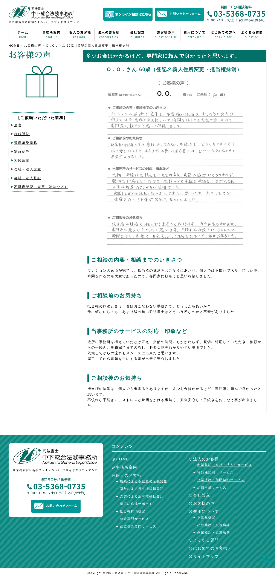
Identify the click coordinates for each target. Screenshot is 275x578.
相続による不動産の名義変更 (143, 481)
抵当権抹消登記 (132, 511)
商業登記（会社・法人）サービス (224, 465)
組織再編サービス (211, 487)
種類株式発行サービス (215, 472)
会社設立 (137, 34)
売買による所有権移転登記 (142, 496)
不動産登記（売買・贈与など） (41, 187)
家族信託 (22, 151)
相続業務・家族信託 (213, 525)
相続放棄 (22, 160)
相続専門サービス (134, 519)
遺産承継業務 (25, 143)
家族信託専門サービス (138, 526)
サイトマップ (206, 556)
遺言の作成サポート (136, 504)
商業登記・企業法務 (213, 532)
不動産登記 (206, 517)
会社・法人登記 (27, 178)
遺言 (18, 125)
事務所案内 (51, 34)
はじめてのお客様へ (212, 548)
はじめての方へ (223, 34)
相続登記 (22, 134)
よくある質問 (252, 34)
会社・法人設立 (27, 169)
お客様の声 (166, 34)
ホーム (23, 34)
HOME (14, 45)
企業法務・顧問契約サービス (221, 480)
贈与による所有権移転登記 (142, 489)
